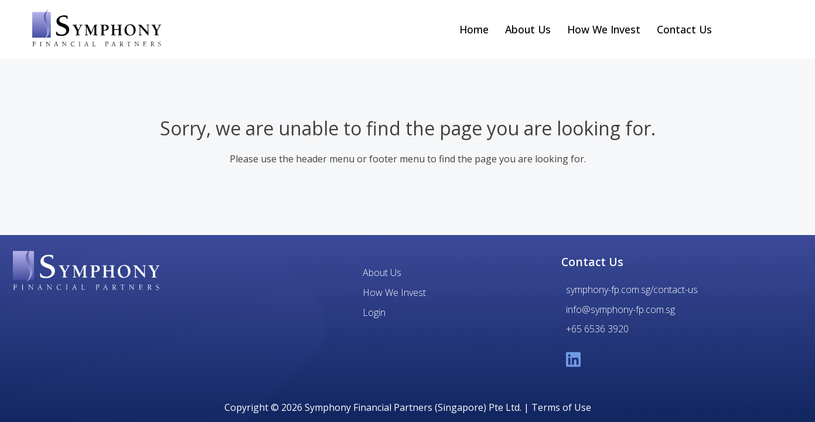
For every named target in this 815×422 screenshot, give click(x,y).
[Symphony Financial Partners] (86, 271)
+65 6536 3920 (597, 328)
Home (474, 29)
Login (374, 312)
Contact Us (684, 29)
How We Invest (603, 29)
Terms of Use (561, 407)
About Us (528, 29)
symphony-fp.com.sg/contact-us (632, 289)
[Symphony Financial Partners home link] (96, 29)
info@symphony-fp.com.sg (620, 309)
